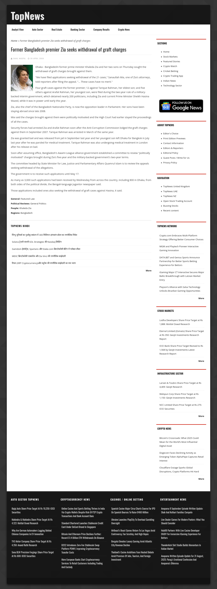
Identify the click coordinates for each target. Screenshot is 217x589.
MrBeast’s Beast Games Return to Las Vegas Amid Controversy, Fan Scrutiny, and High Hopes (133, 532)
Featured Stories (171, 61)
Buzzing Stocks (170, 205)
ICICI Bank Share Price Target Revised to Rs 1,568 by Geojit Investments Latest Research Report (181, 349)
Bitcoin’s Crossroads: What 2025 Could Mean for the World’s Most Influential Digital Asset (179, 441)
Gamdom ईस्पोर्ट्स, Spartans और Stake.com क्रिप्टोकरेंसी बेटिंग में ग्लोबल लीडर (46, 248)
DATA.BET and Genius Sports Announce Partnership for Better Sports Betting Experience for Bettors (179, 261)
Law (33, 198)
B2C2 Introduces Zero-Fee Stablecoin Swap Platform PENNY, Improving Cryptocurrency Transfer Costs (80, 548)
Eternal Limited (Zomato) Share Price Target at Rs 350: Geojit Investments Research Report (181, 335)
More (149, 270)
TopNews (27, 15)
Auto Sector (37, 29)
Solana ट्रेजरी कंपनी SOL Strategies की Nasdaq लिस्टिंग (37, 241)
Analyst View (18, 29)
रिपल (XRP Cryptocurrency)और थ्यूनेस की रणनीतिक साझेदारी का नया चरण (43, 263)
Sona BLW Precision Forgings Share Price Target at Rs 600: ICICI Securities (33, 554)
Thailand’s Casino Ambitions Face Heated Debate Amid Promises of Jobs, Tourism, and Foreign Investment (132, 555)
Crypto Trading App (173, 75)
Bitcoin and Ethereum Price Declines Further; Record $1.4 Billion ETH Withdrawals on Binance (83, 536)
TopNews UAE (170, 191)
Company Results (101, 29)
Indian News (169, 80)
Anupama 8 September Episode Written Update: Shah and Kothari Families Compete (182, 510)
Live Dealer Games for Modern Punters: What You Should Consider (182, 521)
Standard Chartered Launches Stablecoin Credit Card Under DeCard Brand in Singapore (82, 525)
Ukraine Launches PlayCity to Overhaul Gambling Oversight (132, 521)
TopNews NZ (169, 196)
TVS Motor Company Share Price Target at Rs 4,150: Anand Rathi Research (31, 543)
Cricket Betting (170, 71)
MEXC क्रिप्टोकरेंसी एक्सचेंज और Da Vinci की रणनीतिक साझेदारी (38, 256)
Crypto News (124, 29)
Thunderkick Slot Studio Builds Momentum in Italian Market (181, 547)
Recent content (171, 210)
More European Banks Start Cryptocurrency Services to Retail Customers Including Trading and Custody (82, 563)
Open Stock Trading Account (177, 201)
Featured (25, 198)
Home (14, 40)
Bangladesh (27, 212)
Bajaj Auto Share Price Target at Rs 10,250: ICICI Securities (33, 510)
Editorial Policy (170, 152)
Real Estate (57, 29)
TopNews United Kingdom (176, 186)
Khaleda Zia (25, 208)
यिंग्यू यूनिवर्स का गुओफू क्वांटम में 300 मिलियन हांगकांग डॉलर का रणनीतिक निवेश (44, 234)
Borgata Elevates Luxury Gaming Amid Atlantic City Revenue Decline (131, 543)
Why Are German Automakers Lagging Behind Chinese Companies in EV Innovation (32, 532)
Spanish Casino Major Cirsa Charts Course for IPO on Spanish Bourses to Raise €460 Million (133, 510)
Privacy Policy (170, 162)
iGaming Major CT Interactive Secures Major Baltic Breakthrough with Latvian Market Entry (181, 276)
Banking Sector (78, 29)
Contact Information (173, 143)
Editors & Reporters (173, 148)
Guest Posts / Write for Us (176, 157)
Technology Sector (172, 85)
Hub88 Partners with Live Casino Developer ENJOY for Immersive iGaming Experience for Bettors (181, 534)
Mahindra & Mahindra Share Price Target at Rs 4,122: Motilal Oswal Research (32, 521)
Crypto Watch (170, 66)
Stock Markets (170, 56)
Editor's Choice (170, 133)
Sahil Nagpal (19, 58)
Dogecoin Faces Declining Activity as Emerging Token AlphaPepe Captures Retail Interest (181, 456)
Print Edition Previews (174, 138)
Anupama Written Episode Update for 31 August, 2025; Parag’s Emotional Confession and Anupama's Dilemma (182, 559)
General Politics (38, 203)
